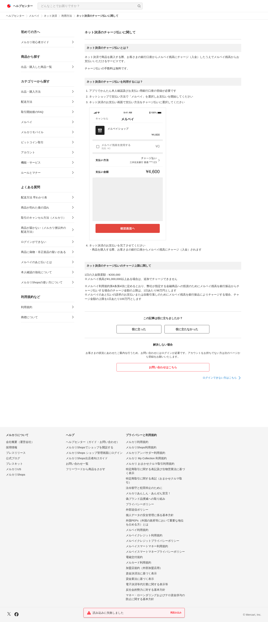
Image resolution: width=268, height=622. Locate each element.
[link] (222, 377)
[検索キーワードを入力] (87, 6)
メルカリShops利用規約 (141, 447)
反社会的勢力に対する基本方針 (145, 589)
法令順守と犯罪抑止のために (144, 487)
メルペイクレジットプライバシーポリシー (152, 540)
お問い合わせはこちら (163, 367)
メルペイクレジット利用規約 (144, 535)
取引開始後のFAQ (32, 111)
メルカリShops (15, 474)
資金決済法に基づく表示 (141, 573)
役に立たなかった (187, 329)
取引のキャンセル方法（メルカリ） (43, 217)
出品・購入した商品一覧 (36, 66)
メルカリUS (13, 469)
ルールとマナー (31, 172)
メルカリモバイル (32, 132)
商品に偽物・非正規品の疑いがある (43, 252)
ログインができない (33, 241)
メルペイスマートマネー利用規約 (147, 546)
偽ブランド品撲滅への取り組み (145, 498)
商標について (29, 317)
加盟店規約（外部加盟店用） (144, 567)
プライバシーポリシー (140, 504)
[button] (139, 6)
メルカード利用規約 (138, 562)
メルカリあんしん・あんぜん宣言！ (148, 493)
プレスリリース (16, 452)
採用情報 (11, 447)
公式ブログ (13, 458)
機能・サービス (31, 162)
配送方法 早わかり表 (34, 197)
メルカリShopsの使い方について (42, 282)
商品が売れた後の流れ (35, 207)
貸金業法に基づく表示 (140, 578)
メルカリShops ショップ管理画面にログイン (94, 452)
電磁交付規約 (134, 557)
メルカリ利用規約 (137, 441)
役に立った (139, 329)
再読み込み (175, 612)
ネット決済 (50, 15)
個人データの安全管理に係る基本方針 (150, 515)
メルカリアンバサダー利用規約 (145, 452)
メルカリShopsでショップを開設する (89, 447)
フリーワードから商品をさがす (85, 469)
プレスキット (14, 463)
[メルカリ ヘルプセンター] (20, 6)
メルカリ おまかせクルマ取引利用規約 (150, 463)
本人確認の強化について (36, 272)
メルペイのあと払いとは (36, 262)
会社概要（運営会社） (20, 441)
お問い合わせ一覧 (77, 463)
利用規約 (26, 307)
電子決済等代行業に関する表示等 (147, 584)
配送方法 (26, 101)
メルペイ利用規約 (137, 529)
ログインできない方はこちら (220, 377)
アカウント (28, 152)
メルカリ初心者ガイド (35, 42)
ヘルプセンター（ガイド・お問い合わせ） (92, 441)
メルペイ (34, 15)
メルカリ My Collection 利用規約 (146, 458)
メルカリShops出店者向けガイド (87, 458)
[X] (9, 614)
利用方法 (66, 15)
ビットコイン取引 (32, 142)
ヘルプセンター (15, 15)
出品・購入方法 (31, 91)
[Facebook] (16, 614)
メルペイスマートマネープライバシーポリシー (155, 551)
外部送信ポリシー (137, 509)
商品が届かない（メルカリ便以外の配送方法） (43, 229)
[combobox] (90, 6)
